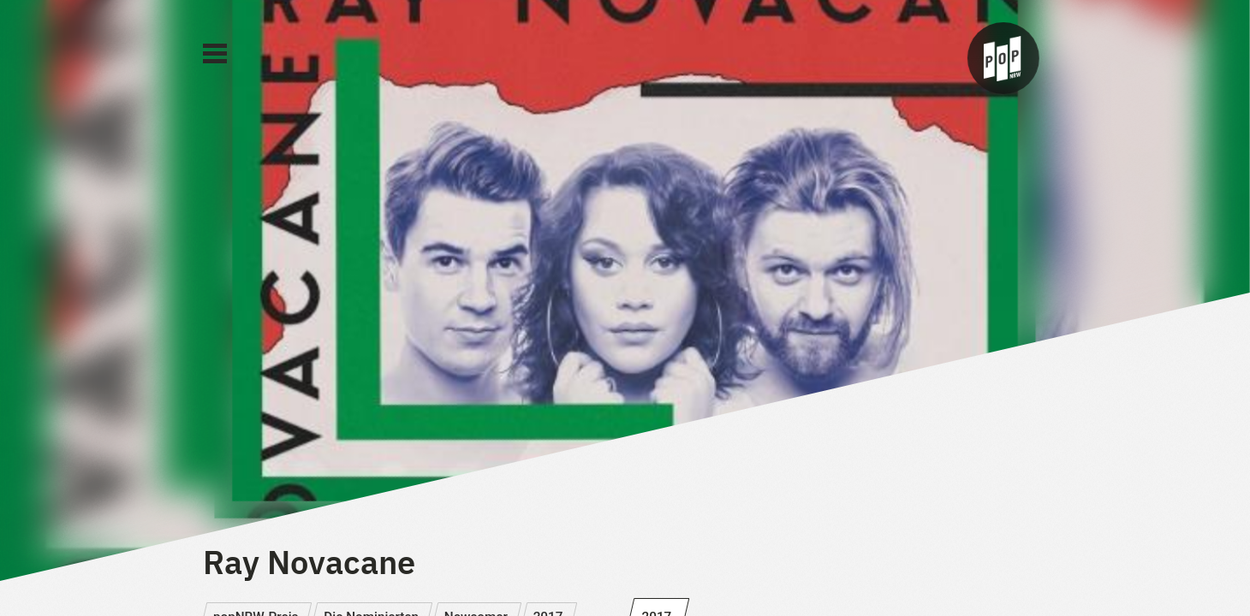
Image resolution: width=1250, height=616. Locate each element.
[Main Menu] (215, 54)
